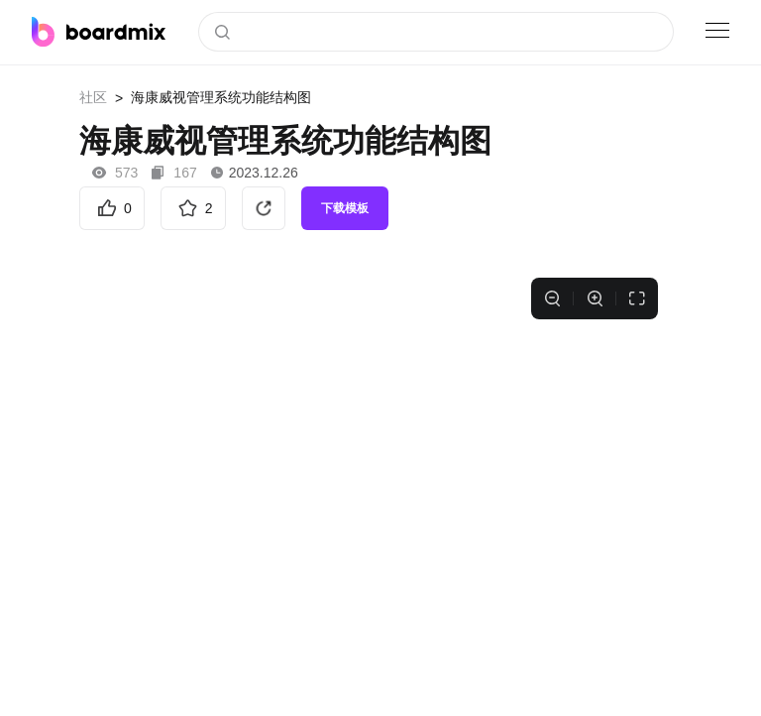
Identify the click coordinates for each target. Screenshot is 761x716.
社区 (93, 97)
